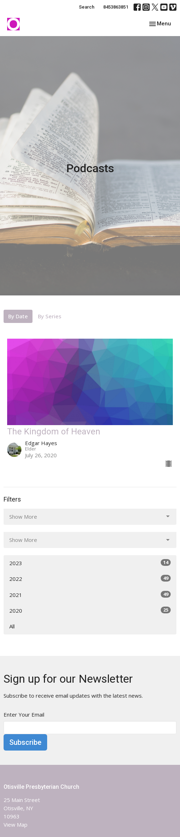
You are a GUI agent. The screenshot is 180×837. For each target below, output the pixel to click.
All (12, 626)
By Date (18, 316)
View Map (16, 824)
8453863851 (115, 7)
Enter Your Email (24, 714)
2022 (90, 578)
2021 (90, 594)
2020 (90, 610)
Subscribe (25, 742)
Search (86, 7)
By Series (49, 316)
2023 (90, 563)
